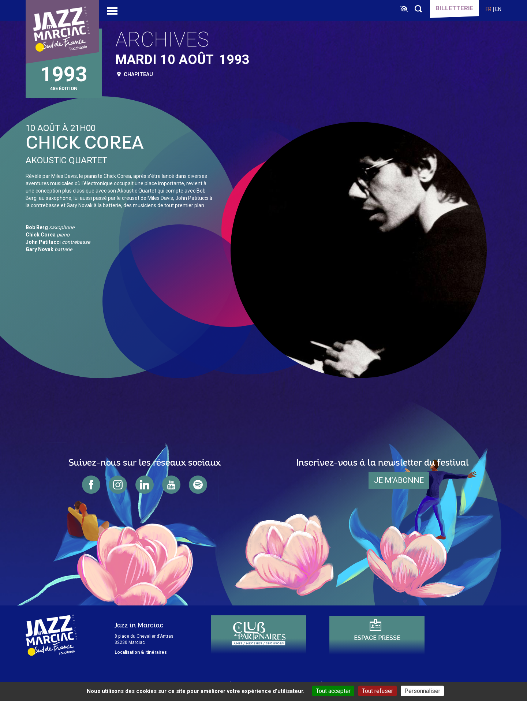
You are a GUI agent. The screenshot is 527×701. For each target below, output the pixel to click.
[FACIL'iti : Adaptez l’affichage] (403, 9)
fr (489, 9)
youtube (171, 485)
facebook (91, 485)
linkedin (144, 485)
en (498, 9)
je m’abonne (399, 480)
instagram (118, 485)
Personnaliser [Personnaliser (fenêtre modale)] (422, 690)
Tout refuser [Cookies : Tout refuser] (377, 690)
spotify (198, 485)
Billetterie (455, 8)
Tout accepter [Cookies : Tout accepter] (333, 690)
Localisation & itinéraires (141, 652)
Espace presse (377, 638)
